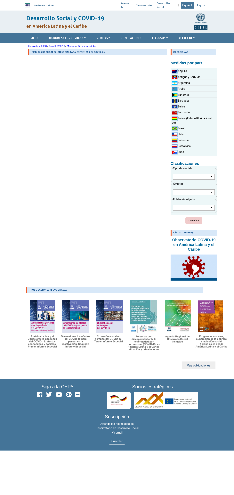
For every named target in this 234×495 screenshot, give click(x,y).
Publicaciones (131, 38)
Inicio (34, 38)
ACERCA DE (185, 38)
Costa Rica (181, 146)
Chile (178, 134)
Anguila (179, 71)
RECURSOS (158, 38)
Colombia (180, 140)
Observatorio (143, 5)
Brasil (178, 128)
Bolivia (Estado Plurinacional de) (192, 120)
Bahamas (181, 95)
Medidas (102, 38)
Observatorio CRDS (37, 46)
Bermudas (181, 113)
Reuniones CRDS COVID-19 (65, 38)
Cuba (178, 152)
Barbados (181, 101)
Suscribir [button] (117, 441)
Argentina (181, 83)
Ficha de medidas (87, 46)
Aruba (178, 89)
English (201, 5)
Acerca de (124, 5)
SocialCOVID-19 (57, 46)
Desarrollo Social (163, 5)
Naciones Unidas (44, 5)
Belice (178, 107)
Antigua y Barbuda (186, 77)
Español (187, 5)
